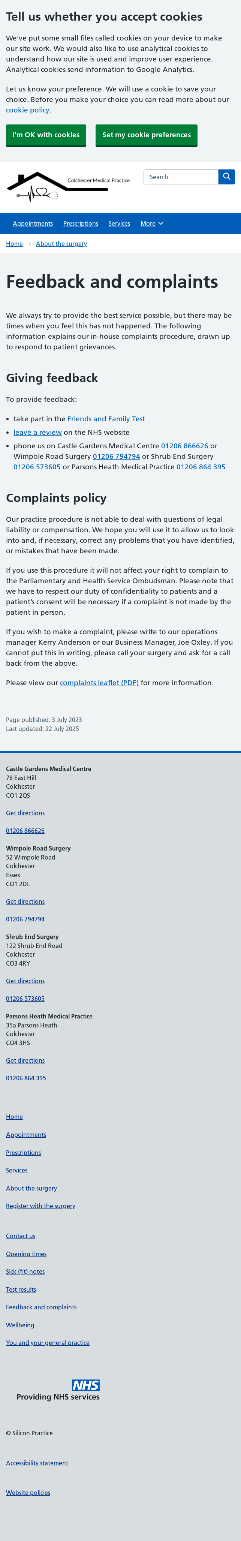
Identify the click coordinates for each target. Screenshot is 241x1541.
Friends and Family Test (106, 419)
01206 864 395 (201, 467)
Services (119, 223)
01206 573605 (37, 467)
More (152, 223)
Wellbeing (20, 1325)
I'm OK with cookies (46, 134)
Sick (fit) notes (25, 1271)
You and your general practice (48, 1342)
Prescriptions (80, 223)
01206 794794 (116, 456)
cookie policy (27, 110)
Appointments (33, 223)
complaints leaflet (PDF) (99, 682)
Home (14, 243)
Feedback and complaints (41, 1307)
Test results (21, 1289)
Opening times (26, 1254)
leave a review (37, 432)
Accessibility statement (37, 1463)
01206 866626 (184, 446)
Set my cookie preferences (146, 134)
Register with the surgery (40, 1206)
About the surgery (61, 243)
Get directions (25, 813)
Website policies (28, 1492)
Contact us (20, 1236)
